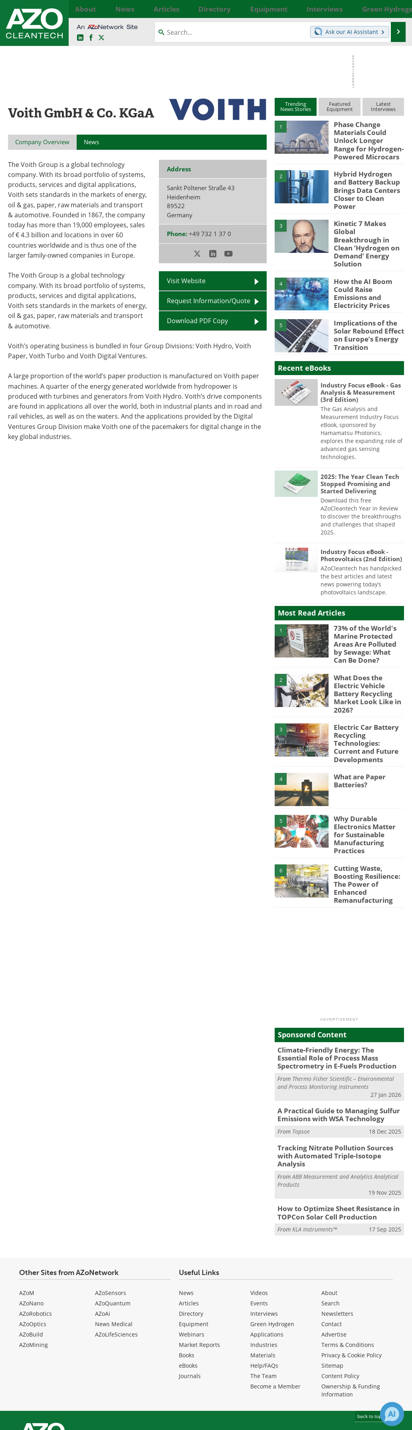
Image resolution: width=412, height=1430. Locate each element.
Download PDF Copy (197, 320)
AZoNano (31, 1230)
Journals (190, 1303)
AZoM (26, 1219)
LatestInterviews (383, 106)
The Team (263, 1303)
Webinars (191, 1261)
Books (186, 1282)
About (329, 1219)
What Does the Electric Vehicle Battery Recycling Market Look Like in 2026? (368, 655)
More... (396, 9)
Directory (191, 1240)
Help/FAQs (264, 1292)
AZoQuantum (113, 1230)
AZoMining (33, 1271)
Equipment (193, 1251)
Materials (262, 1282)
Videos (259, 1219)
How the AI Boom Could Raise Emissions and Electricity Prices (367, 260)
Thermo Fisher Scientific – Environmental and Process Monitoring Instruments (335, 1023)
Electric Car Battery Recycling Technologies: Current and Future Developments (367, 701)
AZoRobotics (35, 1240)
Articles (189, 1230)
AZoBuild (31, 1261)
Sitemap (332, 1292)
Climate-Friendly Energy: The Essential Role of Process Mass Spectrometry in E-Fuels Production (336, 1000)
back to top (372, 1343)
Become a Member (275, 1313)
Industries (263, 1271)
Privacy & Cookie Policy (351, 1282)
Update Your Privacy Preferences (68, 1420)
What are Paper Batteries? (357, 735)
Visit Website (186, 280)
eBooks (188, 1292)
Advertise (334, 1261)
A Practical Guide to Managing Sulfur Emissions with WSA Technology (332, 1054)
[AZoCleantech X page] (383, 1365)
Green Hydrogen (272, 1251)
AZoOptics (32, 1251)
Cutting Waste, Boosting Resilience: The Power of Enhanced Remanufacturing (369, 829)
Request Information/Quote (208, 300)
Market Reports (199, 1271)
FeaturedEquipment (340, 106)
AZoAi (102, 1240)
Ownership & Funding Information (350, 1317)
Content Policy (340, 1303)
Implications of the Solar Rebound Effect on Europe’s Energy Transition (365, 305)
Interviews (264, 1240)
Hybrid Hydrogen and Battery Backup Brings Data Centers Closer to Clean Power (368, 180)
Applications (266, 1261)
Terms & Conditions (347, 1271)
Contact (331, 1251)
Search (330, 1230)
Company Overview (42, 142)
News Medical (114, 1251)
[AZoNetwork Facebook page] (91, 38)
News (186, 1219)
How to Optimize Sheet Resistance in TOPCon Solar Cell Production (332, 1140)
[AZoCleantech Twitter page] (101, 38)
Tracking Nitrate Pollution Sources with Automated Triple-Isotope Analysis (337, 1089)
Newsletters (337, 1240)
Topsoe (301, 1070)
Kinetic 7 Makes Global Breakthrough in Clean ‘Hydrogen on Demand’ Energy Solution (368, 222)
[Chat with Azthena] (392, 1414)
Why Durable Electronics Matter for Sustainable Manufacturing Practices (367, 787)
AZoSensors (110, 1219)
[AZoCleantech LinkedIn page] (80, 38)
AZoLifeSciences (116, 1261)
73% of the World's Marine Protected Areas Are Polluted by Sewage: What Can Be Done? (366, 614)
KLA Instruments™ (314, 1156)
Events (259, 1230)
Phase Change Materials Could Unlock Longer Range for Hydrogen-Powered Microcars (369, 138)
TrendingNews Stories (295, 106)
